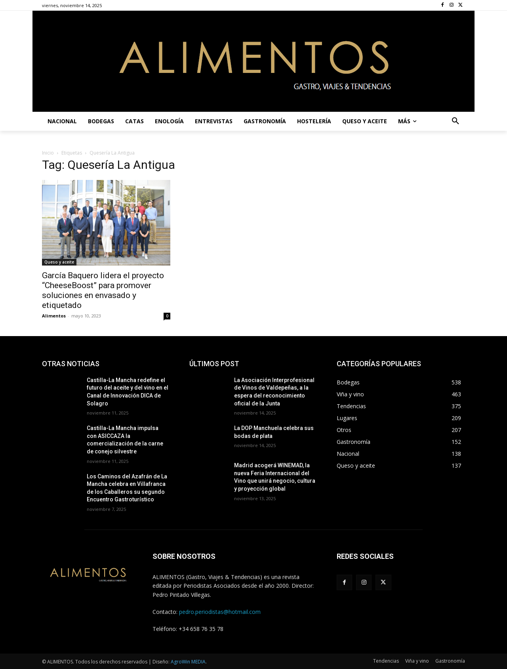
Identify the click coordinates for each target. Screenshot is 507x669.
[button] (455, 121)
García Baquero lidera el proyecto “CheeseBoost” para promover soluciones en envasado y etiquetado (103, 290)
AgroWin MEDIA (188, 661)
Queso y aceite (59, 262)
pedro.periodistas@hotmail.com (220, 611)
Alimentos (54, 316)
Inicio (48, 152)
